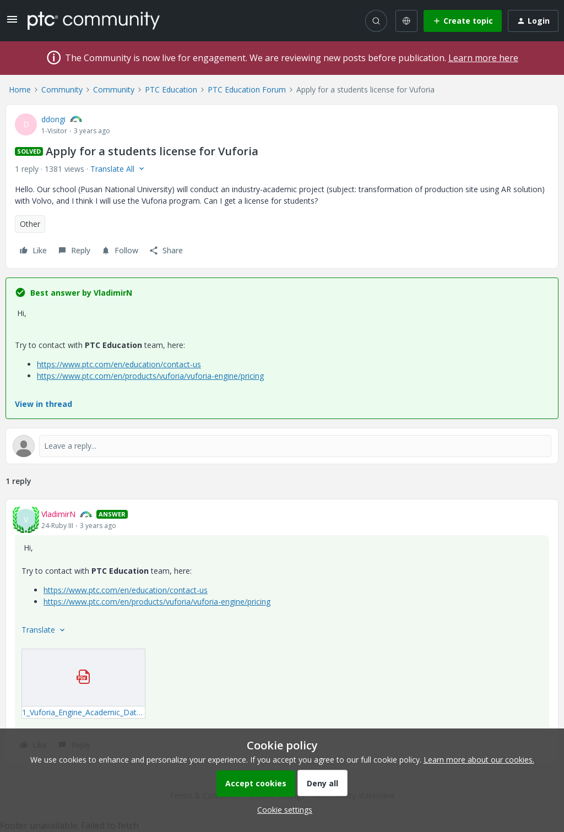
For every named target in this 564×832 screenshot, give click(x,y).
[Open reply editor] (282, 446)
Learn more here (483, 58)
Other (30, 224)
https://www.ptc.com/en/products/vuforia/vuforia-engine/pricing (150, 376)
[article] (282, 631)
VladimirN (58, 514)
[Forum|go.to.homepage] (94, 20)
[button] (12, 23)
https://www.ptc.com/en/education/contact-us (119, 364)
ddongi (53, 119)
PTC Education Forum (247, 89)
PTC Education (171, 89)
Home (20, 89)
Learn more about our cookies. (479, 759)
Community (62, 89)
